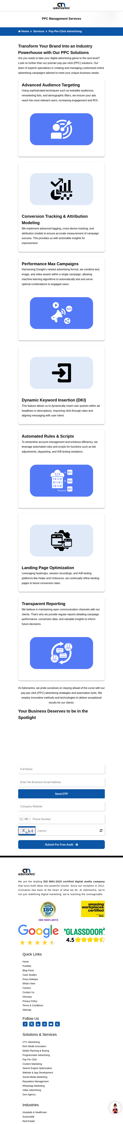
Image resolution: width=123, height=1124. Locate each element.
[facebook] (26, 1024)
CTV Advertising (31, 1042)
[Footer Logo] (26, 871)
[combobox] (24, 819)
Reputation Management (36, 1081)
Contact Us (28, 992)
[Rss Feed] (58, 1024)
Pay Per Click (30, 1059)
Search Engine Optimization (37, 1068)
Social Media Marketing (35, 1077)
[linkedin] (39, 1024)
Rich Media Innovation (34, 1046)
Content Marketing (32, 1064)
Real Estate (29, 1121)
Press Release (30, 979)
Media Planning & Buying (36, 1051)
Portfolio (27, 966)
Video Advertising (32, 1090)
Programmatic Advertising (36, 1055)
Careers (27, 988)
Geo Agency (29, 1094)
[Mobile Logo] (61, 5)
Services (38, 31)
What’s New (29, 983)
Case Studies (30, 975)
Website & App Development (38, 1072)
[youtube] (51, 1024)
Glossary (27, 997)
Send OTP (61, 793)
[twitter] (32, 1026)
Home (23, 31)
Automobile (28, 1117)
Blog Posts (28, 970)
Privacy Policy (30, 1001)
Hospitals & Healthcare (35, 1112)
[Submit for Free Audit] (61, 844)
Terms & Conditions (33, 1005)
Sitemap (27, 1010)
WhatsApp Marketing (34, 1086)
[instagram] (45, 1024)
